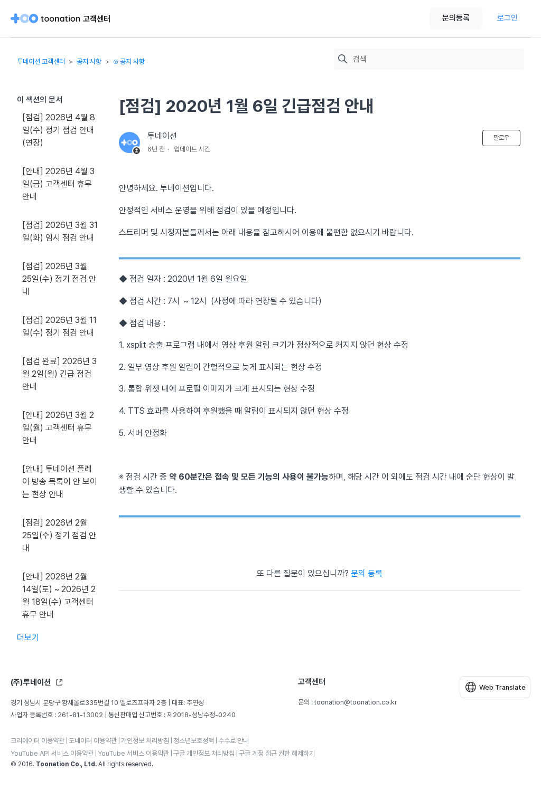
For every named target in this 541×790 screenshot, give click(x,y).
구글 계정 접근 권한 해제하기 (277, 753)
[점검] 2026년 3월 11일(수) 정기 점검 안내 (59, 326)
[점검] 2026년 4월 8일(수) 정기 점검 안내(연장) (58, 130)
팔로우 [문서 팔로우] (501, 137)
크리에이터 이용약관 (37, 741)
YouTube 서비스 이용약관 (133, 753)
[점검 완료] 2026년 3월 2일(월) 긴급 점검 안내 (59, 374)
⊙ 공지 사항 (129, 61)
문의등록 (456, 18)
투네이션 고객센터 (41, 61)
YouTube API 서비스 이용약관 (52, 753)
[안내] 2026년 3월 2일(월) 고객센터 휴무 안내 (58, 427)
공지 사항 (89, 61)
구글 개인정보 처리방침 (204, 753)
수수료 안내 (233, 741)
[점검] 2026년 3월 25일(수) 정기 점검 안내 (59, 279)
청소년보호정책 (193, 741)
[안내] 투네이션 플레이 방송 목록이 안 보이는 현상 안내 (59, 481)
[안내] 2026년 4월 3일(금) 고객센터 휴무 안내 (58, 184)
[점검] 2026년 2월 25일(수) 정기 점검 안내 (59, 535)
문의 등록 (367, 573)
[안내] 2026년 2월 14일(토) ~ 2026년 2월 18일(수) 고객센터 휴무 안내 (59, 596)
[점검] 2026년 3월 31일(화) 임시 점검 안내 (60, 231)
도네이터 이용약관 (93, 741)
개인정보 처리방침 (145, 741)
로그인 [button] (507, 18)
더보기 (28, 638)
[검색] (436, 59)
